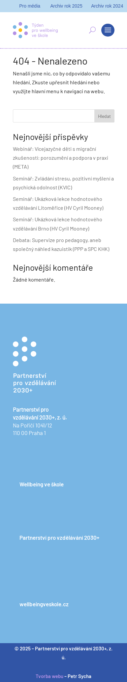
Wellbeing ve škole (41, 484)
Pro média (29, 6)
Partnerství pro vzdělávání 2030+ (59, 537)
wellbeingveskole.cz (44, 604)
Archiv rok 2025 (66, 6)
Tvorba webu (49, 676)
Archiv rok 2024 (107, 6)
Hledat (104, 116)
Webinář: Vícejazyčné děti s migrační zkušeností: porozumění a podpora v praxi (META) (60, 158)
